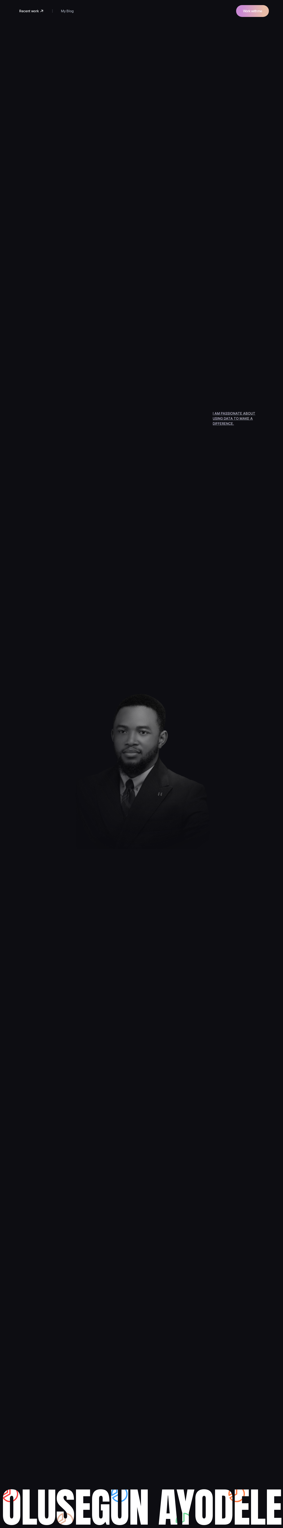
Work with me (252, 11)
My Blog (67, 11)
